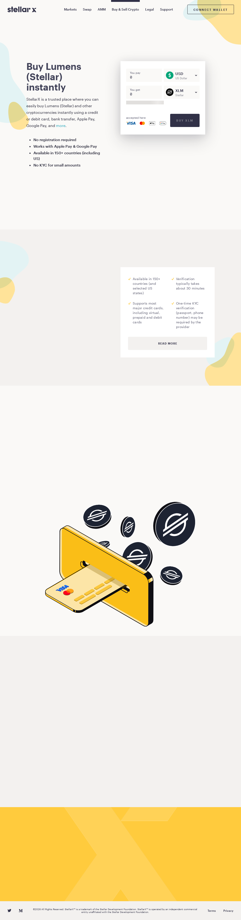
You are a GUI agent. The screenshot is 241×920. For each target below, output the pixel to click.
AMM (102, 9)
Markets (70, 9)
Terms (212, 910)
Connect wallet (210, 9)
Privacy (228, 910)
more (60, 125)
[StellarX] (22, 9)
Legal (149, 9)
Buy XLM (184, 120)
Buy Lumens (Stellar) (54, 486)
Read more (167, 343)
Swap (87, 9)
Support (166, 9)
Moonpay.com (96, 307)
